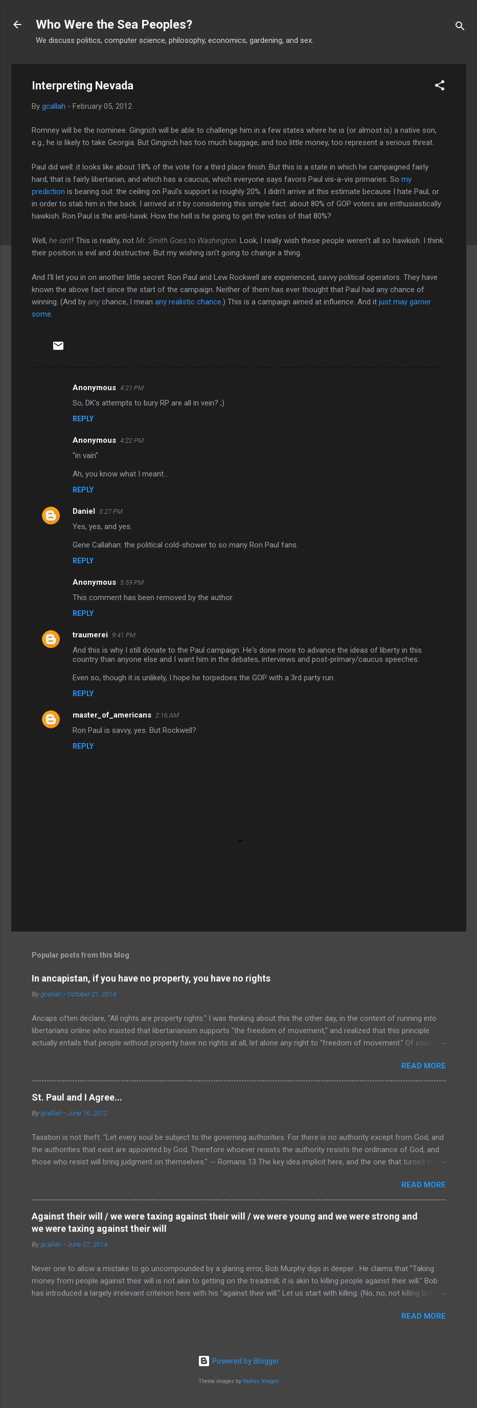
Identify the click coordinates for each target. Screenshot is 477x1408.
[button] (440, 87)
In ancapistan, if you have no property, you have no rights (151, 978)
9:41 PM (123, 635)
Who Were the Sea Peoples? (114, 24)
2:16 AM (167, 715)
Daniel (84, 511)
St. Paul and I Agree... (77, 1097)
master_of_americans (112, 715)
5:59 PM (132, 582)
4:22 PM (132, 440)
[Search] (460, 27)
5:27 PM (111, 511)
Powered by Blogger (238, 1361)
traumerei (90, 634)
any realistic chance (188, 301)
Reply (83, 419)
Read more (423, 1065)
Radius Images (261, 1381)
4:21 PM (132, 388)
